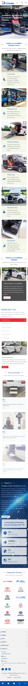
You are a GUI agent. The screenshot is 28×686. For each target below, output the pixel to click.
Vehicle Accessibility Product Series (14, 44)
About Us (6, 483)
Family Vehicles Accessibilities (13, 283)
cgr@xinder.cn (4, 658)
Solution (4, 635)
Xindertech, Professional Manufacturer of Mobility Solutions (12, 17)
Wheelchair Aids (12, 207)
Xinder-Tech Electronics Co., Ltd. (16, 673)
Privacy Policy (17, 677)
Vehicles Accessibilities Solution (14, 259)
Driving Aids (11, 240)
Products (4, 631)
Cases (3, 638)
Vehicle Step (11, 175)
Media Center (5, 645)
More (7, 297)
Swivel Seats (11, 74)
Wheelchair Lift (12, 109)
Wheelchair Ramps (13, 142)
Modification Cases (7, 310)
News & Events (14, 372)
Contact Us (4, 648)
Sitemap (9, 677)
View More (5, 28)
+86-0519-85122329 (5, 653)
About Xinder (5, 516)
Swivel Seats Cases (8, 357)
